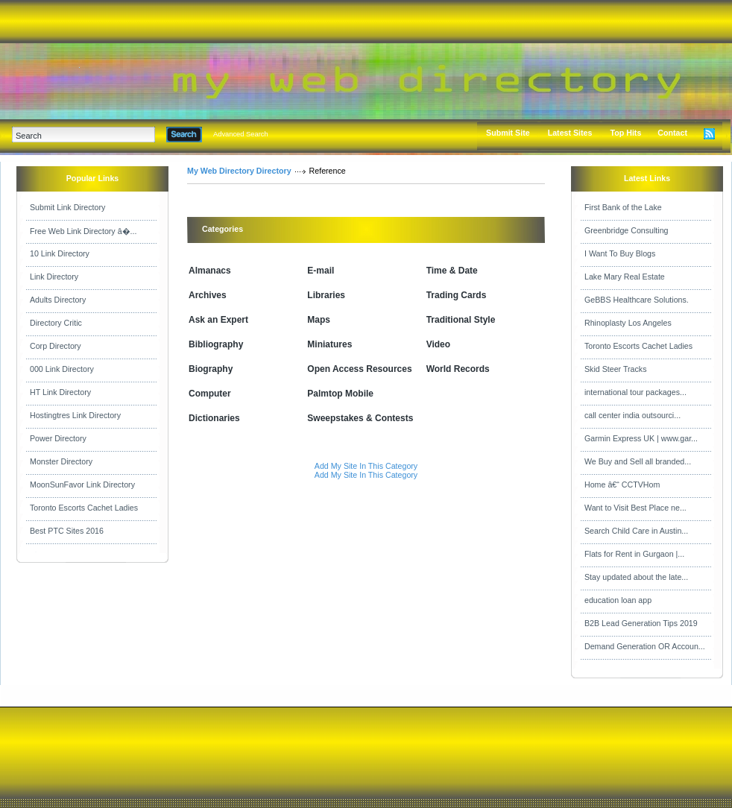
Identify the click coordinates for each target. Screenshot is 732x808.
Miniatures (329, 344)
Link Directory (54, 276)
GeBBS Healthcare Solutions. (636, 299)
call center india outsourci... (632, 415)
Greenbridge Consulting (626, 230)
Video (438, 344)
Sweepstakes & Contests (360, 418)
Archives (208, 295)
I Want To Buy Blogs (619, 253)
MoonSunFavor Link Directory (82, 484)
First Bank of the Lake (623, 207)
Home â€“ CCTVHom (622, 484)
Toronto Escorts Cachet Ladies (84, 507)
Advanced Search (240, 134)
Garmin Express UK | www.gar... (641, 438)
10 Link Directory (59, 253)
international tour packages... (635, 392)
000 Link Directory (62, 368)
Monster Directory (61, 461)
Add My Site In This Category (366, 465)
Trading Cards (456, 295)
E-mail (320, 270)
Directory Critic (56, 322)
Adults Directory (58, 299)
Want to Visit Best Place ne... (635, 507)
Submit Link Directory (67, 207)
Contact (672, 132)
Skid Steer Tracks (615, 368)
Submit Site (508, 132)
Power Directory (58, 438)
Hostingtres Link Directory (75, 415)
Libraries (326, 295)
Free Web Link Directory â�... (83, 231)
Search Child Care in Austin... (636, 530)
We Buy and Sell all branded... (637, 461)
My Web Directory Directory (239, 170)
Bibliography (216, 344)
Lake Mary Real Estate (624, 276)
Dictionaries (214, 418)
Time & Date (452, 270)
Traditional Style (461, 320)
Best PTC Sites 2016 (67, 530)
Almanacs (210, 270)
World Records (458, 369)
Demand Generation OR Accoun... (644, 646)
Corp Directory (55, 345)
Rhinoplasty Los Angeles (628, 322)
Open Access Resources (359, 369)
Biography (211, 369)
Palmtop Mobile (340, 393)
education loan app (617, 600)
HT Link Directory (60, 392)
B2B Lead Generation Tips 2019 (641, 623)
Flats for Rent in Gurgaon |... (634, 553)
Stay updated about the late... (636, 576)
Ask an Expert (218, 320)
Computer (210, 393)
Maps (318, 320)
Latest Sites (570, 132)
